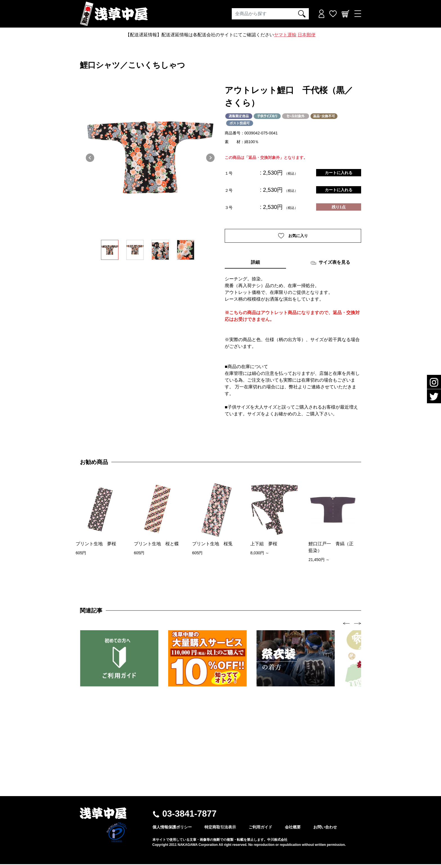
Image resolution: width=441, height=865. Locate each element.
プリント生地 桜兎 (212, 544)
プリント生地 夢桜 (96, 544)
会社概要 (293, 828)
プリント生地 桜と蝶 (156, 544)
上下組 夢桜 (263, 544)
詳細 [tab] (255, 263)
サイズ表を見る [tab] (330, 263)
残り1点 (339, 207)
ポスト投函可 (240, 123)
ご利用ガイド (260, 828)
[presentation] (346, 624)
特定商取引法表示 (220, 828)
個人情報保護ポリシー (172, 828)
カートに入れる (338, 172)
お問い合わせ (325, 828)
